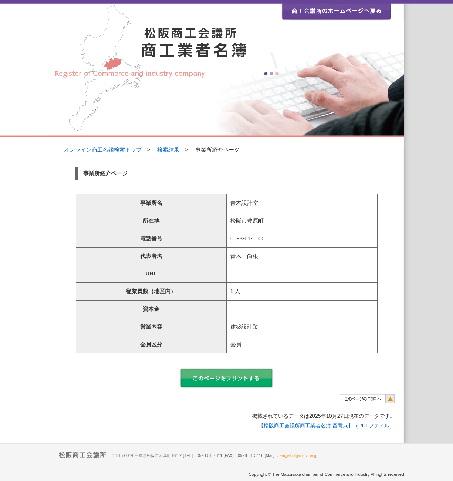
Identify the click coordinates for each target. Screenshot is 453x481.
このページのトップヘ (367, 398)
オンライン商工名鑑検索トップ (103, 150)
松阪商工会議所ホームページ (336, 10)
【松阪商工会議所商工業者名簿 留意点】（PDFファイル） (326, 426)
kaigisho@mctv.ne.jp (298, 455)
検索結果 (168, 150)
